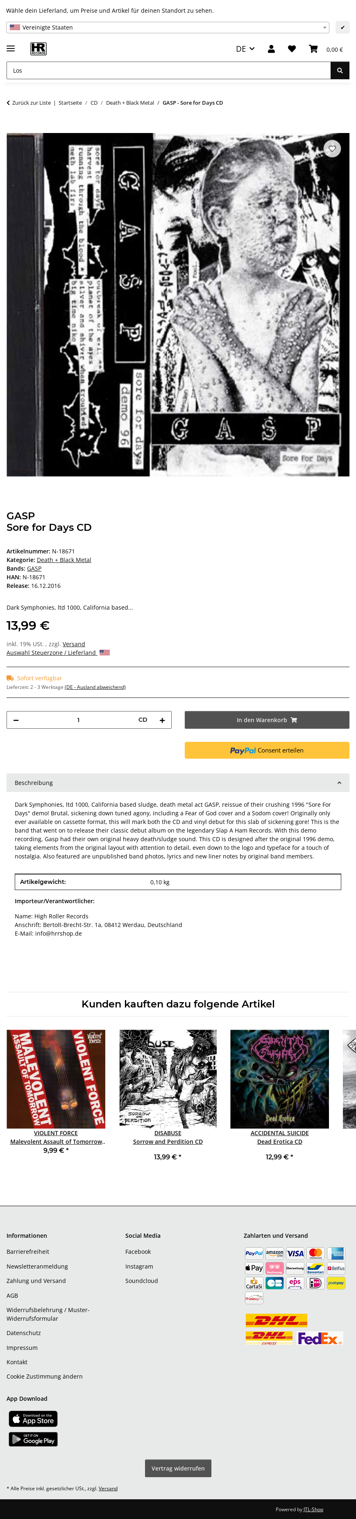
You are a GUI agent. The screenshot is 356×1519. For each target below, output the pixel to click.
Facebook (138, 1251)
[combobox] (167, 27)
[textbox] (168, 27)
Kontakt (17, 1362)
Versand (74, 644)
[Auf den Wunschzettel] (332, 149)
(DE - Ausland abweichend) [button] (95, 687)
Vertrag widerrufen (178, 1468)
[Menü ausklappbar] (11, 45)
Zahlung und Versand (36, 1281)
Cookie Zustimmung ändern (45, 1376)
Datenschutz (24, 1333)
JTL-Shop (313, 1509)
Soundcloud (141, 1281)
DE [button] (241, 48)
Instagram (139, 1266)
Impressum (22, 1347)
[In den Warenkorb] (13, 128)
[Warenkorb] (325, 49)
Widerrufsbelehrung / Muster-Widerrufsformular (48, 1314)
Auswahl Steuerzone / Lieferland (58, 652)
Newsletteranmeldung (37, 1266)
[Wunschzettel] (291, 49)
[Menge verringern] (16, 719)
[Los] (169, 70)
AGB (12, 1295)
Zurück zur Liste (31, 102)
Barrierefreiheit (28, 1251)
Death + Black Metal (64, 560)
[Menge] (79, 719)
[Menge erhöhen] (162, 719)
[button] (271, 49)
